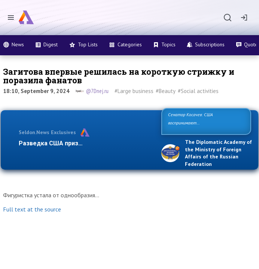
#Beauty (166, 91)
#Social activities (198, 91)
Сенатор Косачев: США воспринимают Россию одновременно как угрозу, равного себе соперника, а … (205, 123)
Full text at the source (32, 209)
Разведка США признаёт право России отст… (86, 143)
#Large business (134, 91)
